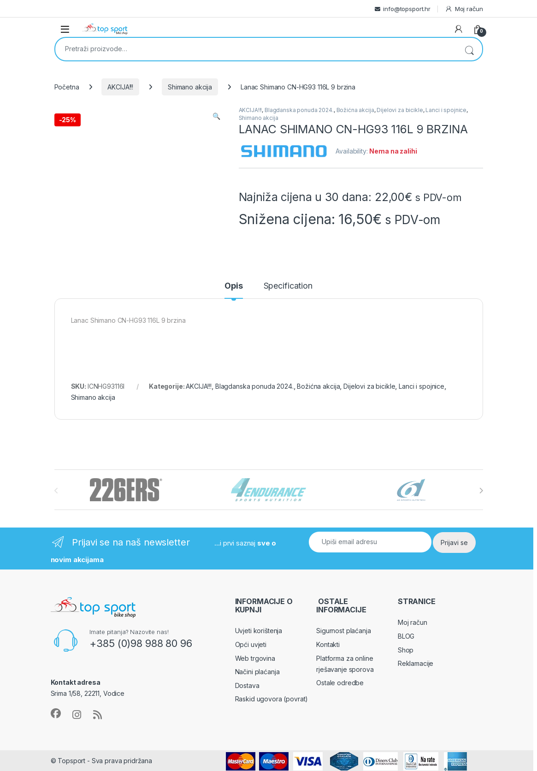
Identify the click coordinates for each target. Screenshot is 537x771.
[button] (216, 116)
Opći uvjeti (250, 644)
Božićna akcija (355, 110)
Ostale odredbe (340, 683)
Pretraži (469, 49)
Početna (66, 87)
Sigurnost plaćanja (343, 631)
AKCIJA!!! (120, 87)
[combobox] (255, 48)
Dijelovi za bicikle (400, 110)
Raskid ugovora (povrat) (271, 699)
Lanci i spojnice (445, 110)
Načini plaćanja (257, 672)
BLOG (406, 636)
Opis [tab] (233, 286)
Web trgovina (255, 658)
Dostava (247, 685)
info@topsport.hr (407, 8)
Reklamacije (415, 663)
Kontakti (328, 644)
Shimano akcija (190, 87)
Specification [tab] (288, 286)
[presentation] (481, 490)
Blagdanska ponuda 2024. (299, 110)
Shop (405, 650)
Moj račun (464, 9)
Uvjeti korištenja (259, 631)
